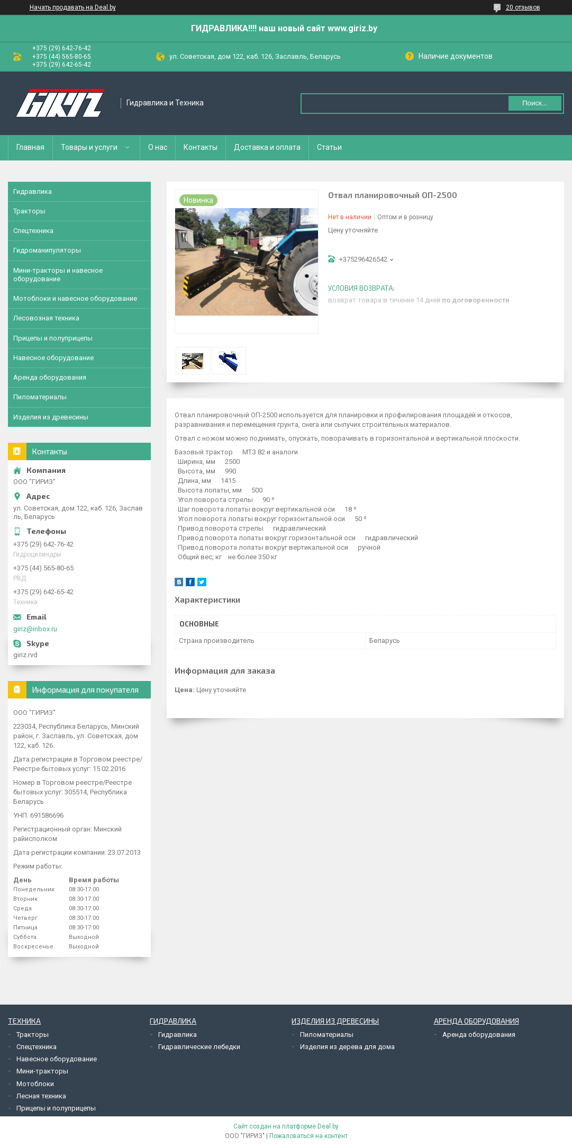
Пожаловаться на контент (308, 1136)
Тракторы (29, 211)
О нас (157, 147)
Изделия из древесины (50, 417)
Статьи (329, 147)
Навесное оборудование (53, 358)
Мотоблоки (35, 1084)
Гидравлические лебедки (199, 1047)
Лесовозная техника (46, 318)
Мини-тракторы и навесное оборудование (58, 274)
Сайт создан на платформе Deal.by (286, 1126)
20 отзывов (523, 7)
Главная (30, 147)
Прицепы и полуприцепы (53, 338)
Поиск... (535, 103)
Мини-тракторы (42, 1071)
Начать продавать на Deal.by (73, 7)
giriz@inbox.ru (35, 629)
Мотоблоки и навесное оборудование (75, 298)
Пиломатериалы (40, 397)
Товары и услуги (89, 147)
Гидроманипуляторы (47, 250)
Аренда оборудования (49, 377)
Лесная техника (41, 1096)
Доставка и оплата (267, 147)
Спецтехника (33, 231)
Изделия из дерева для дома (347, 1047)
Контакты (200, 147)
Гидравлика (32, 191)
